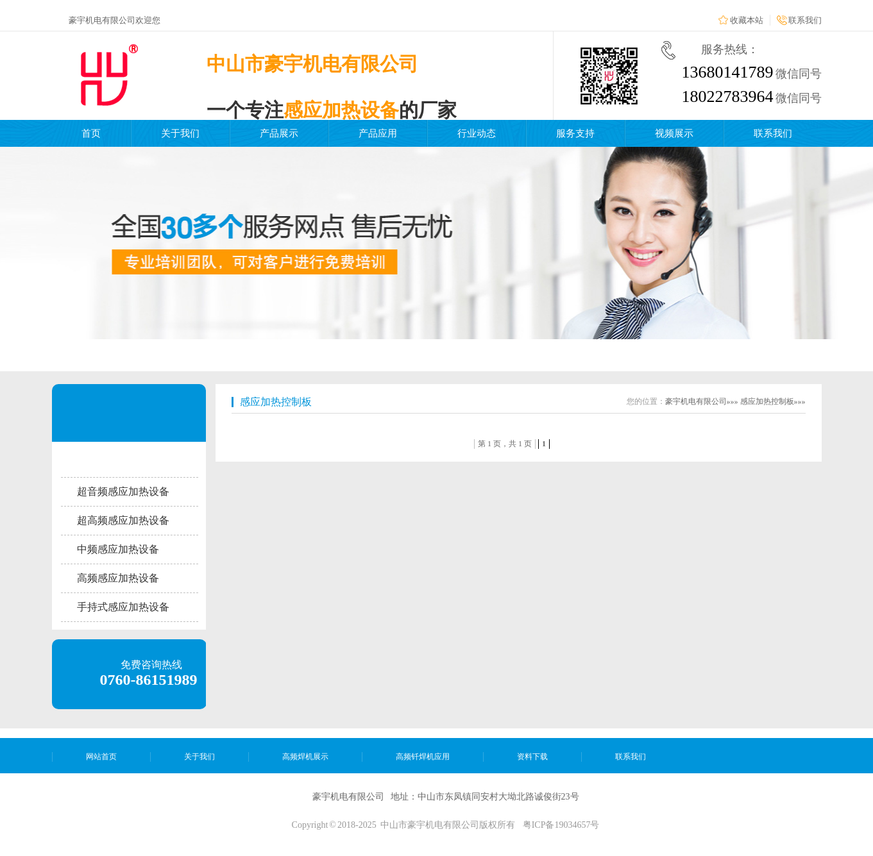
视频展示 (674, 133)
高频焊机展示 (305, 756)
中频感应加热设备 (118, 549)
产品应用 (378, 133)
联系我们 (805, 20)
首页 (91, 133)
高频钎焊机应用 (423, 756)
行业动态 (476, 133)
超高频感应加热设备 (123, 520)
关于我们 (180, 133)
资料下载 (532, 756)
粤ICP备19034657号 (561, 825)
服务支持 (575, 133)
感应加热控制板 (276, 401)
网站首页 (101, 756)
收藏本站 (746, 20)
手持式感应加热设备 (123, 606)
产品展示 (279, 133)
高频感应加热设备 (118, 578)
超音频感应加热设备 (123, 491)
